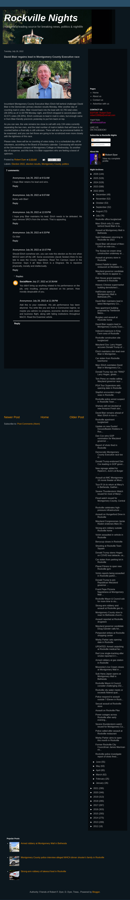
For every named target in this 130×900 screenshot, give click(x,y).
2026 (96, 174)
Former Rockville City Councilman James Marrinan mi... (110, 747)
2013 (96, 822)
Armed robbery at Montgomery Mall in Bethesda (44, 843)
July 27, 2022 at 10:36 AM (44, 281)
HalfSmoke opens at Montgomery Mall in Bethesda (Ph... (105, 294)
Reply (15, 186)
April (98, 770)
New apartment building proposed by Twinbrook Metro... (107, 310)
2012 (96, 826)
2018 (96, 801)
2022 (96, 191)
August (99, 211)
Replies (19, 276)
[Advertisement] (44, 392)
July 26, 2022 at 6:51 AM (37, 178)
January (100, 783)
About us (97, 96)
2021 (96, 788)
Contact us (98, 100)
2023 (96, 186)
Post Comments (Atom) (28, 424)
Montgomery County (51, 164)
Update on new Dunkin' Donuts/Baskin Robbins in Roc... (108, 429)
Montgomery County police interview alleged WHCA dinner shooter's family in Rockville (62, 857)
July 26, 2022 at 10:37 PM (38, 250)
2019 (96, 797)
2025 (96, 178)
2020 (96, 792)
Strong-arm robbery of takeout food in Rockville (43, 871)
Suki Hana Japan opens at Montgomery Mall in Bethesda (108, 676)
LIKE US (94, 127)
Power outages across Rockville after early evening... (106, 717)
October (100, 203)
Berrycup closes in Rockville (108, 542)
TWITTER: (95, 120)
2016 (96, 809)
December (101, 194)
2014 (96, 818)
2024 (96, 182)
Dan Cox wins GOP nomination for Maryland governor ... (108, 438)
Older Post (77, 417)
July (98, 216)
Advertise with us (101, 104)
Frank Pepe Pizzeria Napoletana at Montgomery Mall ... (109, 592)
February (100, 779)
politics (65, 164)
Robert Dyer (111, 155)
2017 (96, 805)
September (101, 207)
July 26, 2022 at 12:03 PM (38, 212)
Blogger (96, 892)
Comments (98, 144)
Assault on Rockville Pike (107, 710)
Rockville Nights (41, 18)
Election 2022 (18, 164)
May (98, 766)
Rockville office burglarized (108, 219)
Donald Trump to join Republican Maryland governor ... (106, 582)
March (99, 774)
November (101, 199)
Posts (95, 140)
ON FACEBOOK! (98, 130)
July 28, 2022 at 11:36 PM (45, 301)
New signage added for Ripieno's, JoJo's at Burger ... (109, 471)
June (98, 762)
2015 (96, 813)
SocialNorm (26, 281)
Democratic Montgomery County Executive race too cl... (109, 454)
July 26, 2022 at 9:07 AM (37, 195)
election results (33, 164)
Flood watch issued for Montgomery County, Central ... (110, 500)
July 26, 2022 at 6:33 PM (38, 232)
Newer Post (12, 417)
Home (45, 417)
